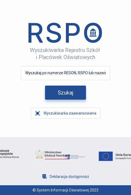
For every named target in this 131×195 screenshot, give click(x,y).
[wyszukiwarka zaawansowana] (65, 113)
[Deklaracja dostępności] (65, 176)
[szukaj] (65, 93)
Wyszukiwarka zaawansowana (69, 113)
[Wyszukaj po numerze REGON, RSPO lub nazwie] (65, 73)
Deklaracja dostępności (69, 176)
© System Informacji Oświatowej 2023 (65, 190)
